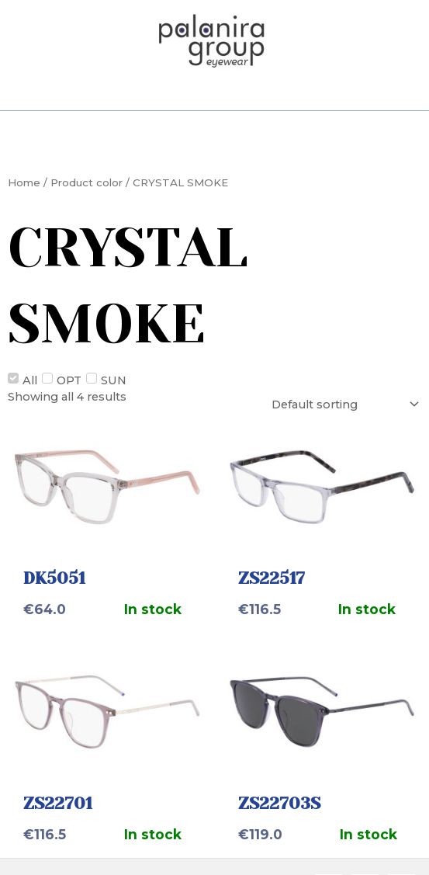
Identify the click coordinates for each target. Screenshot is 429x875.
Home (24, 182)
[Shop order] (343, 404)
